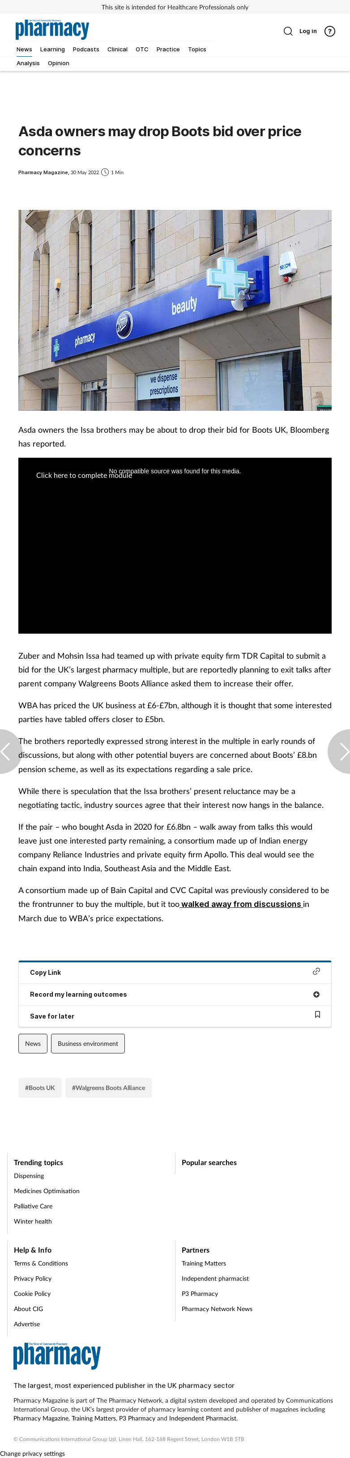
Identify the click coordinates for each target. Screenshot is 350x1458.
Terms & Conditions (41, 1263)
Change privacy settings (32, 1453)
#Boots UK (40, 1087)
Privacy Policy (32, 1278)
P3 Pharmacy (200, 1293)
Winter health (33, 1221)
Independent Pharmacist (202, 1418)
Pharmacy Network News (217, 1308)
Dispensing (29, 1175)
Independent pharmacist (215, 1278)
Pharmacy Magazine (40, 1418)
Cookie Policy (32, 1293)
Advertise (27, 1324)
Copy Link (175, 972)
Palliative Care (33, 1206)
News (33, 1043)
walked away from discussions (241, 904)
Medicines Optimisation (47, 1191)
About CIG (28, 1308)
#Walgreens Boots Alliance (108, 1087)
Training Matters (204, 1263)
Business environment (88, 1043)
